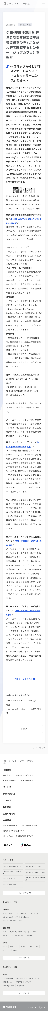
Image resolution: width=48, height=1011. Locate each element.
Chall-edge (25, 917)
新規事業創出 (9, 793)
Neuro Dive (34, 946)
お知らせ (42, 748)
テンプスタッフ (8, 913)
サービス (7, 786)
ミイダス (6, 935)
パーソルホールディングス (12, 866)
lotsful (5, 946)
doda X (29, 935)
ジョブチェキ (21, 913)
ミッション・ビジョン (24, 775)
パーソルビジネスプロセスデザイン (13, 872)
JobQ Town (14, 950)
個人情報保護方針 (10, 825)
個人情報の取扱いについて (33, 825)
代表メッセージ (9, 780)
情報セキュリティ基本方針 (13, 830)
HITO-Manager (8, 982)
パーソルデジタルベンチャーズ (35, 878)
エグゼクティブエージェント (20, 932)
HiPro (5, 950)
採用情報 (7, 806)
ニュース (7, 800)
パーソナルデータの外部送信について (18, 835)
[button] (43, 4)
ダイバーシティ (27, 780)
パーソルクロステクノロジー (35, 872)
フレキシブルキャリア (10, 917)
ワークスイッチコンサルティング (27, 978)
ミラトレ (24, 946)
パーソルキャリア (9, 878)
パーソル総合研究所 (9, 884)
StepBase (20, 985)
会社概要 (6, 775)
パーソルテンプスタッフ (33, 866)
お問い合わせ (9, 813)
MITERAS (19, 982)
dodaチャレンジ (18, 935)
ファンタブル (33, 913)
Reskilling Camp (8, 985)
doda (5, 932)
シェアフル (14, 946)
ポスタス (28, 982)
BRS (34, 932)
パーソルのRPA (8, 978)
